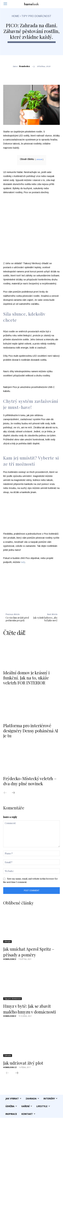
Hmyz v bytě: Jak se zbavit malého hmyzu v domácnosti (29, 1009)
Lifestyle (7, 941)
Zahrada (7, 1055)
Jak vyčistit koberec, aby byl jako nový (45, 619)
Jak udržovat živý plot (23, 1063)
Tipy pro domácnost (36, 16)
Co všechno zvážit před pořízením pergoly (17, 619)
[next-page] (14, 793)
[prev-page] (6, 793)
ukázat (39, 159)
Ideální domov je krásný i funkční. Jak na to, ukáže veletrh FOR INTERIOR (26, 677)
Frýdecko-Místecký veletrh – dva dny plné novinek (30, 781)
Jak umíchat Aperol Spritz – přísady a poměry (28, 952)
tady (23, 562)
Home (15, 16)
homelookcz (24, 66)
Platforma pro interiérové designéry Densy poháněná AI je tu (30, 730)
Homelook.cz (10, 1067)
